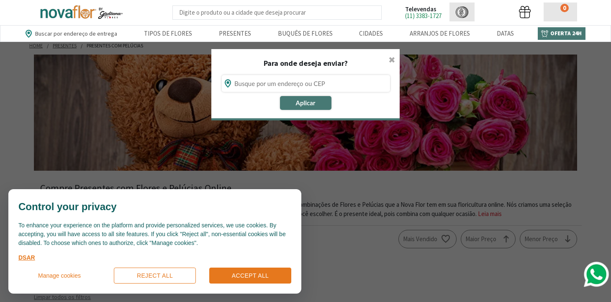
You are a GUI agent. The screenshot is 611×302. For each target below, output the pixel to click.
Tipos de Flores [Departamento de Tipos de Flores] (168, 33)
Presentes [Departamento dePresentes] (235, 33)
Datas (505, 33)
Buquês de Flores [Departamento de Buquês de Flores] (305, 33)
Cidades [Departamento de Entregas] (371, 33)
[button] (462, 12)
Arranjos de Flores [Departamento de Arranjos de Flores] (440, 33)
